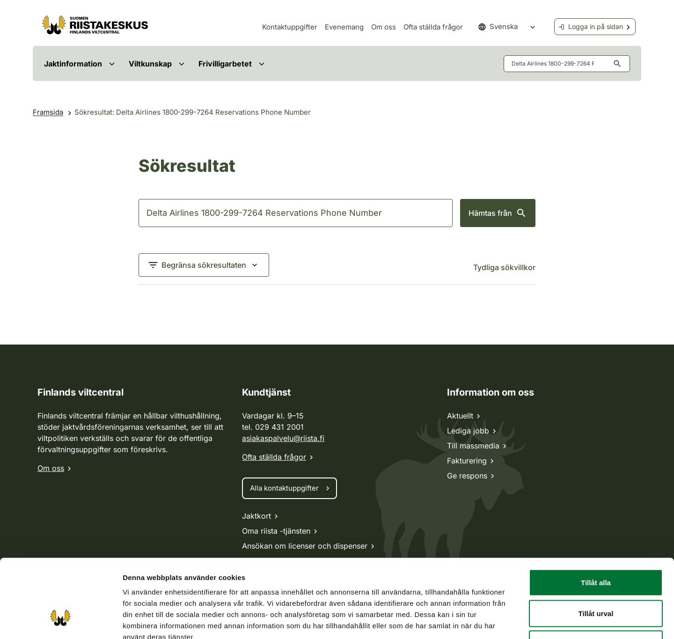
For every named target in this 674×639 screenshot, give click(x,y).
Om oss (383, 26)
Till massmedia (473, 445)
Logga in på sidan (590, 26)
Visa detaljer (475, 620)
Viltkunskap (150, 63)
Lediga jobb (468, 430)
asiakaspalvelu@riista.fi (283, 438)
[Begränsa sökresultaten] (204, 265)
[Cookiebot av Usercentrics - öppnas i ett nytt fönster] (61, 621)
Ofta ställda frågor (433, 26)
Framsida (48, 112)
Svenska (498, 26)
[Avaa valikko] (111, 63)
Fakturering (467, 460)
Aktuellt (460, 415)
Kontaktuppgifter (289, 26)
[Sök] (296, 213)
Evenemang (344, 26)
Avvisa (596, 577)
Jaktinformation (73, 63)
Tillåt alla (596, 516)
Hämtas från (498, 213)
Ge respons (467, 475)
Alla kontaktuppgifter (284, 488)
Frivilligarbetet (225, 63)
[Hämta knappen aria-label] (619, 64)
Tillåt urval (596, 547)
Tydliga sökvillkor (504, 267)
